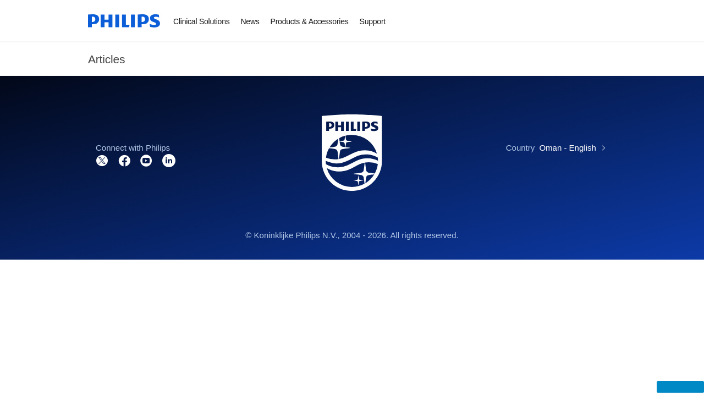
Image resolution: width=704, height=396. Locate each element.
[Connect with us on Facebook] (124, 159)
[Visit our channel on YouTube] (146, 159)
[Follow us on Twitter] (102, 159)
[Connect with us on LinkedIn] (168, 159)
